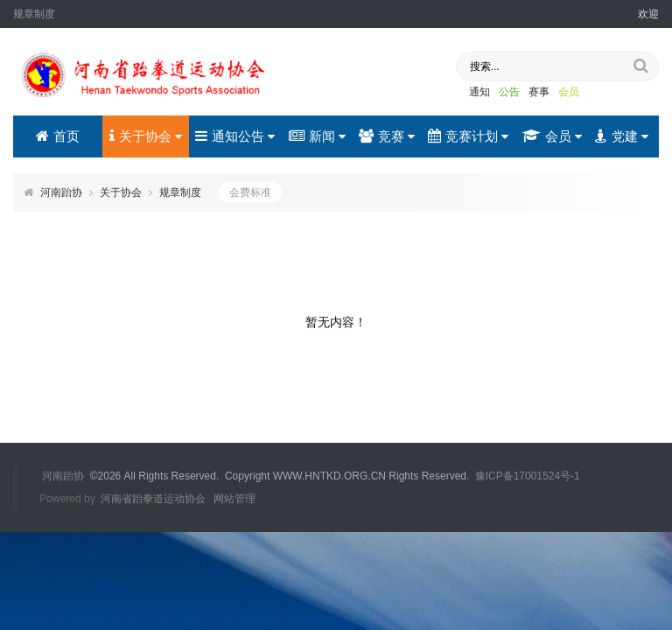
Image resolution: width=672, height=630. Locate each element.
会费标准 (250, 192)
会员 (568, 92)
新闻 (317, 136)
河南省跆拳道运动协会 (153, 499)
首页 (58, 136)
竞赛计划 (468, 136)
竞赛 (387, 136)
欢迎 (648, 14)
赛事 (539, 92)
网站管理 (235, 499)
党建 (621, 136)
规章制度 (180, 192)
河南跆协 (61, 192)
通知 (479, 92)
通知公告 (235, 136)
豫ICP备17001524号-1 (527, 476)
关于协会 (145, 136)
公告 (509, 92)
